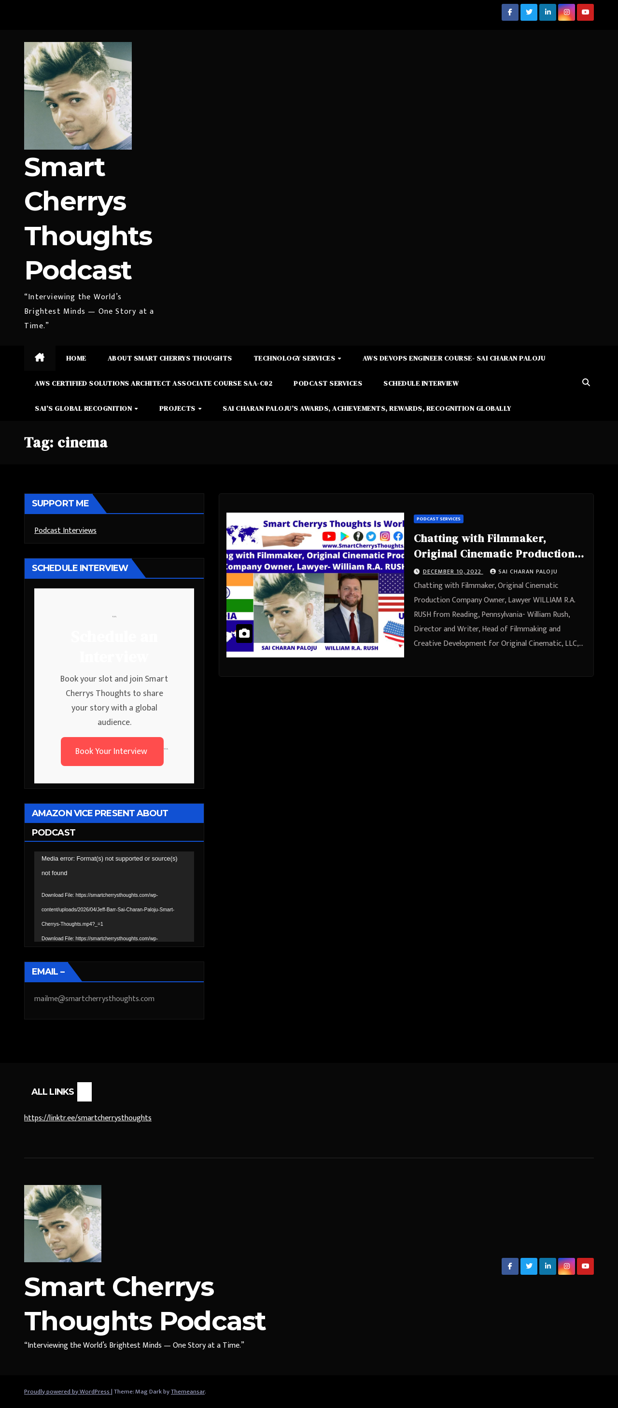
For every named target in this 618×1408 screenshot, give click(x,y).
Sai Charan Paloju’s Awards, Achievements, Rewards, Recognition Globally (367, 408)
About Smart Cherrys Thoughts (170, 358)
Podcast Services (328, 383)
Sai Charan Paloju (524, 571)
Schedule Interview (421, 383)
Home (76, 358)
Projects (178, 408)
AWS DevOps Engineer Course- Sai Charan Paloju (454, 358)
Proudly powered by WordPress (67, 1391)
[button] (586, 383)
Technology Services (295, 358)
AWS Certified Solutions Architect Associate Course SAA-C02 (153, 383)
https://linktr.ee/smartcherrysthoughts (88, 1118)
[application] (114, 896)
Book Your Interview (112, 751)
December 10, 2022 (453, 571)
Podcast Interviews (65, 530)
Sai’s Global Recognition (84, 408)
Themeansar (188, 1391)
